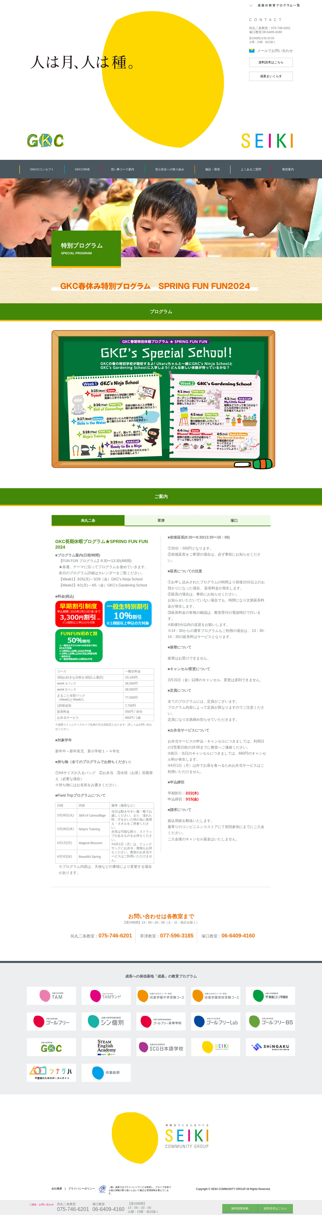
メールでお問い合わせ (275, 51)
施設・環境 (212, 169)
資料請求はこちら (271, 62)
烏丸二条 (88, 520)
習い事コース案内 (122, 169)
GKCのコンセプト (42, 169)
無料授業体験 (240, 1208)
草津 (161, 520)
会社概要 (56, 1188)
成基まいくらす (271, 76)
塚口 (234, 520)
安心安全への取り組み (169, 169)
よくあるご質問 (251, 169)
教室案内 (288, 169)
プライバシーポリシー (81, 1188)
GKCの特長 (82, 169)
